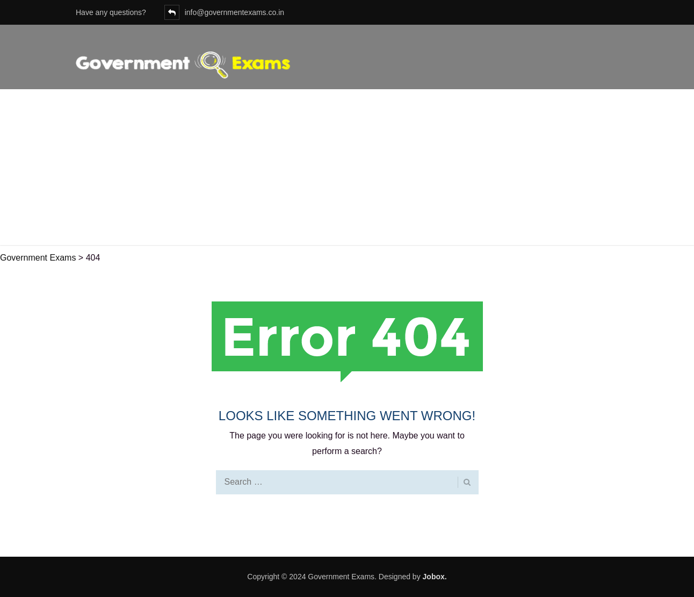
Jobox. (435, 576)
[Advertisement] (347, 170)
